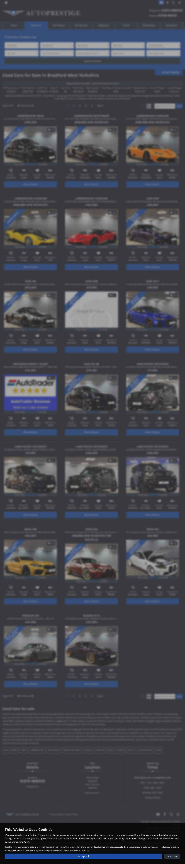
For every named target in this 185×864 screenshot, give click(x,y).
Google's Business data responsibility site (112, 847)
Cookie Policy (22, 841)
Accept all (83, 856)
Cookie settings (172, 856)
